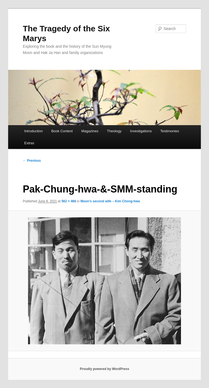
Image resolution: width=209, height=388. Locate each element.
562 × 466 (69, 201)
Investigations (141, 131)
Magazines (90, 131)
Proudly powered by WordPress (104, 369)
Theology (114, 131)
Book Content (62, 131)
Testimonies (169, 131)
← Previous (32, 161)
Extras (29, 143)
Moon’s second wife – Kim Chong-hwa (110, 201)
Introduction (33, 131)
